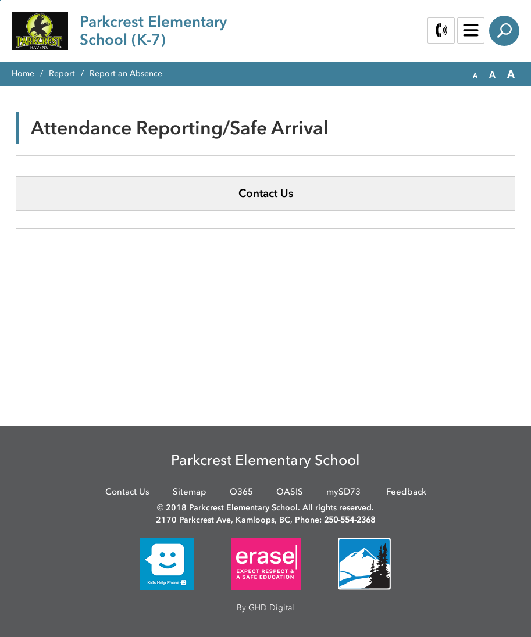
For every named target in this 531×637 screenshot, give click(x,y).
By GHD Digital (265, 608)
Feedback (406, 491)
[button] (475, 74)
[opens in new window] (167, 563)
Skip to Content (0, 0)
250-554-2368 (349, 520)
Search (504, 31)
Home (23, 73)
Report (62, 73)
